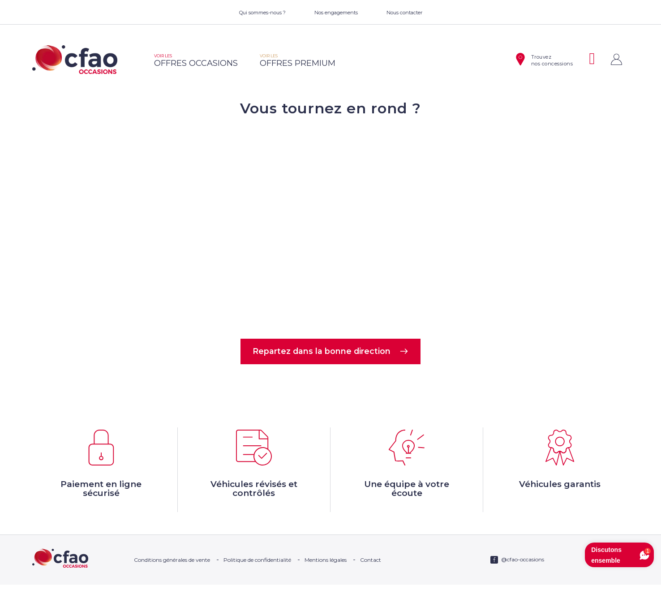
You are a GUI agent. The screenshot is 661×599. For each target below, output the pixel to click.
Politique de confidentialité (257, 574)
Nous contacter (404, 12)
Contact (370, 574)
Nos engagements (336, 12)
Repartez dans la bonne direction (331, 352)
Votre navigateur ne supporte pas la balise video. (330, 226)
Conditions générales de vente (172, 574)
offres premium (297, 60)
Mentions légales (326, 574)
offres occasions (196, 60)
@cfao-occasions (522, 573)
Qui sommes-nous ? (262, 12)
